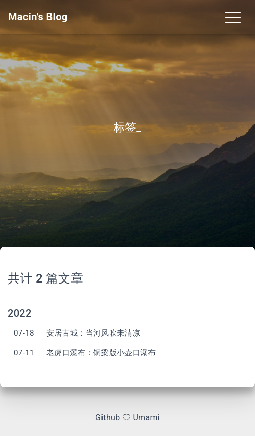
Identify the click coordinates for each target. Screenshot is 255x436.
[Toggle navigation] (233, 17)
